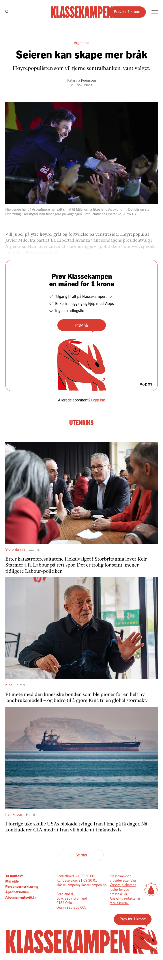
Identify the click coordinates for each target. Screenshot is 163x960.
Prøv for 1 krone (127, 11)
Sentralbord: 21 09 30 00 (75, 875)
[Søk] (7, 12)
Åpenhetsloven (17, 892)
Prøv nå (81, 325)
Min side (12, 881)
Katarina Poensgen (81, 80)
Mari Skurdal (119, 902)
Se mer (81, 854)
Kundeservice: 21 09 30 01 (76, 880)
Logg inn (98, 399)
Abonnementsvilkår (20, 897)
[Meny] (155, 12)
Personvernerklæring (21, 886)
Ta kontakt (14, 875)
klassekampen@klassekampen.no (81, 884)
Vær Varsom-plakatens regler (123, 884)
